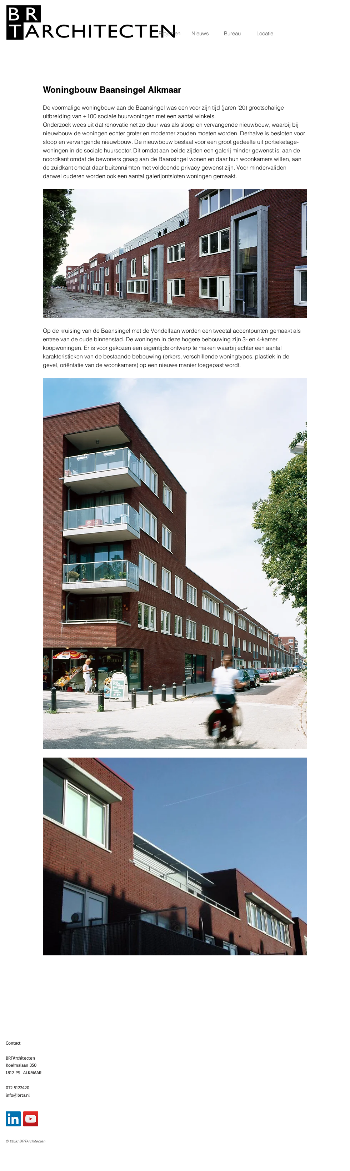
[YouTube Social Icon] (30, 1118)
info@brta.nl (18, 1095)
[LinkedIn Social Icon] (13, 1118)
